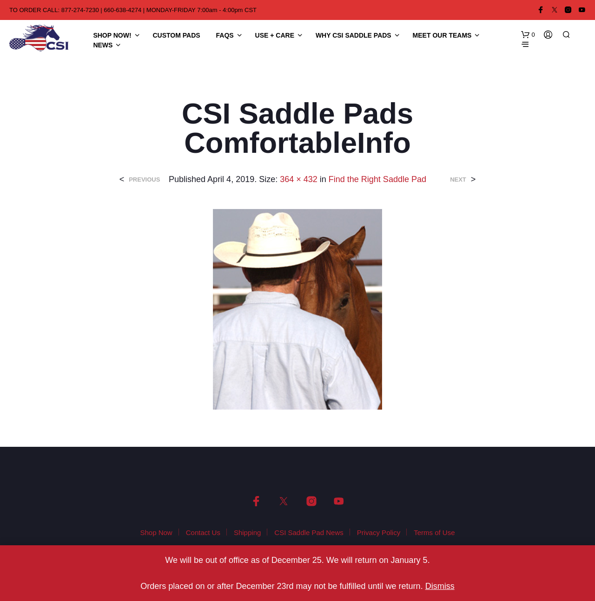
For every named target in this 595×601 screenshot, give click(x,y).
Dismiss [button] (440, 586)
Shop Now (156, 532)
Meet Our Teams (442, 35)
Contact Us (203, 532)
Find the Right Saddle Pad (377, 179)
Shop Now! (112, 35)
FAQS (225, 35)
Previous (144, 179)
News (102, 45)
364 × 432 (298, 179)
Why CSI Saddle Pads (353, 35)
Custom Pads (176, 35)
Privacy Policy (378, 532)
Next (458, 179)
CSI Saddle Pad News (308, 532)
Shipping (247, 532)
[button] (528, 34)
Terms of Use (434, 532)
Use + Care (274, 35)
